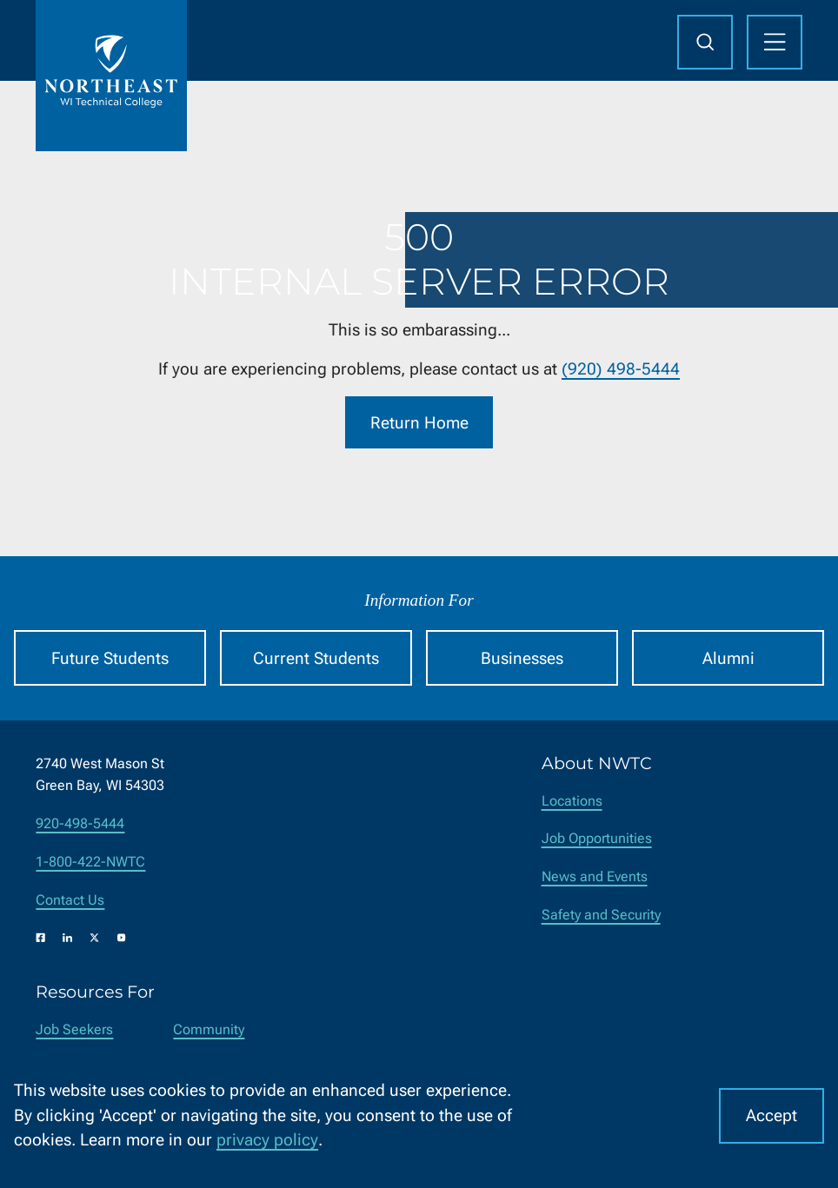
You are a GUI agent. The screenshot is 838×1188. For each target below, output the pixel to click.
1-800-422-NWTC (90, 861)
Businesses (522, 658)
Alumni (728, 658)
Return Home (419, 422)
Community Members (208, 1040)
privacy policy (267, 1140)
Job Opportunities (597, 838)
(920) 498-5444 (621, 369)
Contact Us (70, 900)
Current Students (316, 658)
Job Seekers (74, 1029)
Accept (771, 1115)
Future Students (110, 658)
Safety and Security (601, 914)
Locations (572, 801)
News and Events (595, 876)
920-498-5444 (80, 823)
